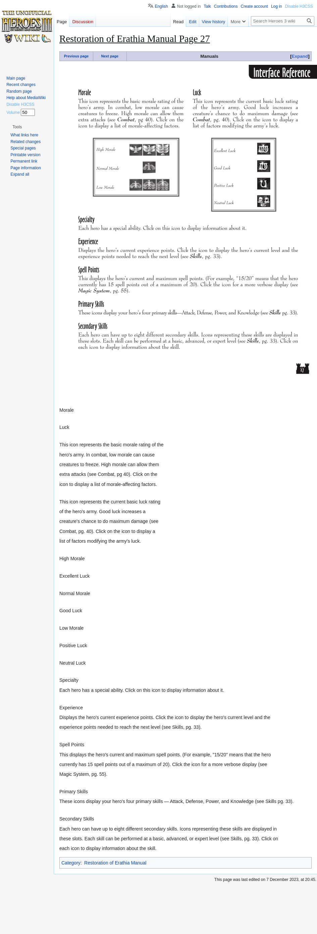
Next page (109, 56)
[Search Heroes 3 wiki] (282, 21)
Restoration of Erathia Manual (115, 862)
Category (71, 862)
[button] (17, 127)
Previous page (76, 56)
